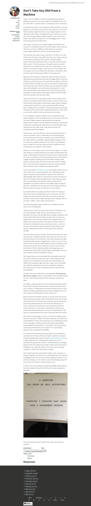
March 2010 (29, 489)
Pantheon (17, 36)
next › (55, 500)
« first (30, 498)
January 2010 (30, 484)
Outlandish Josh (15, 18)
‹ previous (39, 498)
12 (44, 500)
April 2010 (29, 492)
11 (39, 500)
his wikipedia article (42, 170)
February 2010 (30, 486)
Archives (18, 26)
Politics (18, 22)
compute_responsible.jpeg (33, 451)
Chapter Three (16, 38)
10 (34, 500)
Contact (18, 28)
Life (19, 20)
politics (29, 453)
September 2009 (31, 473)
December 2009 (30, 481)
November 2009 (31, 478)
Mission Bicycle (16, 40)
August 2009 (29, 471)
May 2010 (28, 494)
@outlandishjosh (16, 34)
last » (63, 500)
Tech (18, 24)
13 (49, 500)
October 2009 (30, 476)
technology (30, 456)
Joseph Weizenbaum (56, 338)
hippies (29, 458)
